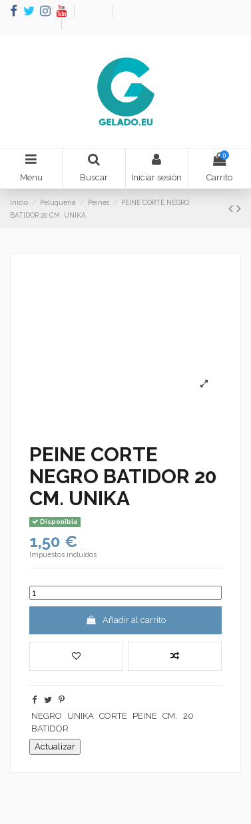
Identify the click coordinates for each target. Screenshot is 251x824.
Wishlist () (33, 23)
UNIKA (80, 716)
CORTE (113, 716)
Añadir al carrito (125, 620)
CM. (169, 716)
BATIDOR (50, 728)
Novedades (138, 11)
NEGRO (46, 716)
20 (188, 716)
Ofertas (94, 11)
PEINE (144, 716)
